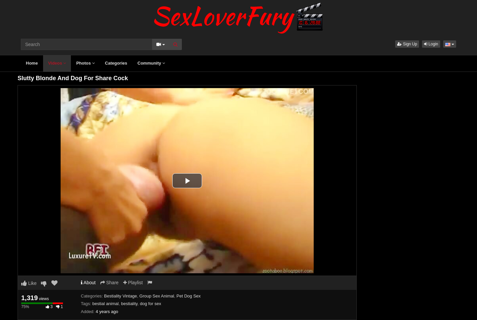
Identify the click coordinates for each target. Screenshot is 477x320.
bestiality (129, 303)
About (88, 282)
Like (29, 283)
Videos (57, 63)
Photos (85, 63)
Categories (116, 63)
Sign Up (407, 44)
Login (431, 44)
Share (109, 282)
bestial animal (105, 303)
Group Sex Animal (156, 295)
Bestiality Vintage (120, 295)
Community (151, 63)
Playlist (133, 282)
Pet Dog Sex (189, 295)
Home (32, 63)
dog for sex (150, 303)
